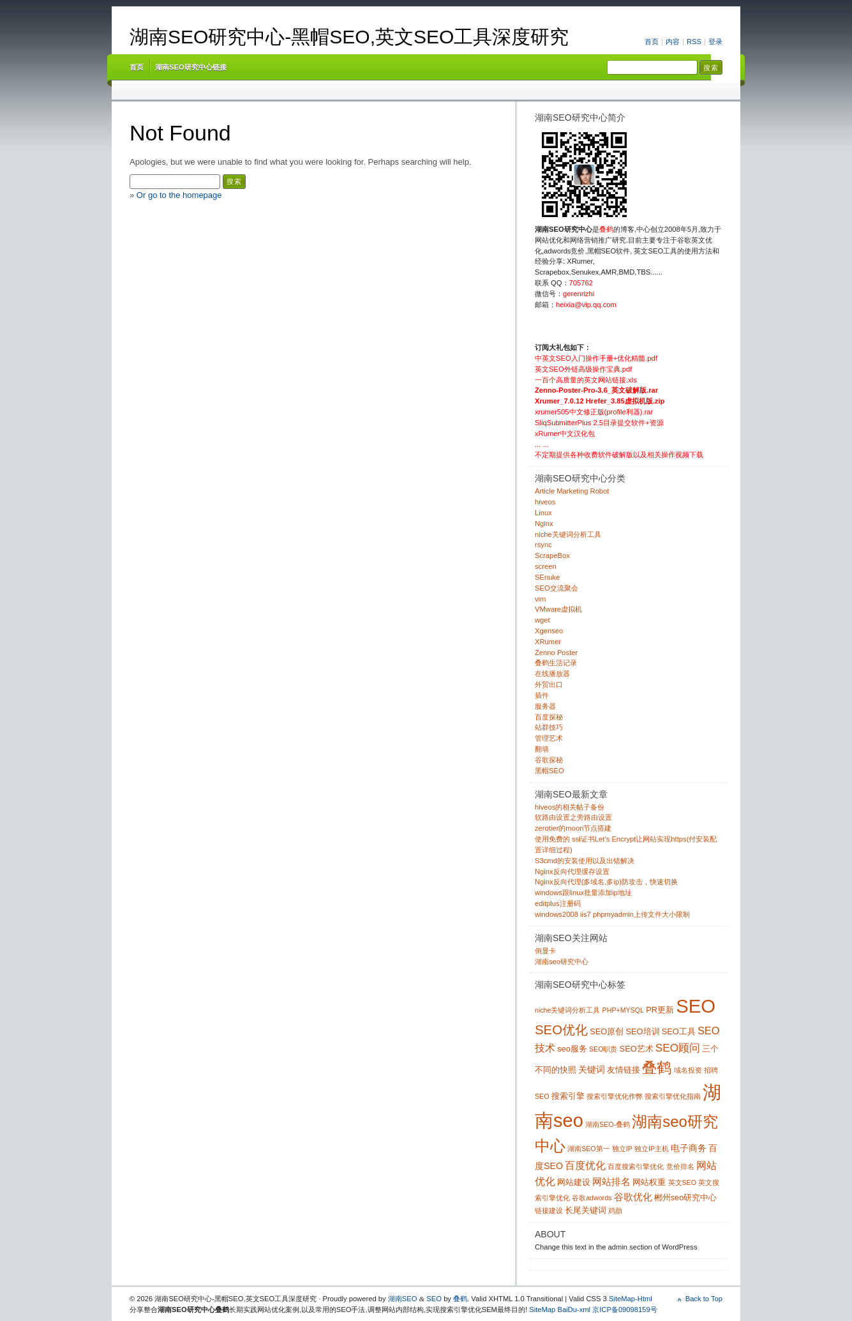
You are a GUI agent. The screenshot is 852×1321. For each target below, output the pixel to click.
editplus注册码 (558, 903)
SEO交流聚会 (556, 588)
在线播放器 (552, 673)
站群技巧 (549, 727)
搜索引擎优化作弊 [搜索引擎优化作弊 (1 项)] (615, 1096)
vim (540, 599)
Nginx (544, 523)
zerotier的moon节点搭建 (573, 828)
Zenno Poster (556, 652)
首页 (652, 41)
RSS (694, 41)
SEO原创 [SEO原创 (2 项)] (607, 1031)
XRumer (548, 641)
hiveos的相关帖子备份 (569, 807)
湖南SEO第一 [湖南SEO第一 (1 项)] (588, 1148)
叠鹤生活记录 (556, 663)
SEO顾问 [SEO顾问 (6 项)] (678, 1047)
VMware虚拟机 (558, 609)
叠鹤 (460, 1298)
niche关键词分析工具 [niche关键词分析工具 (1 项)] (567, 1010)
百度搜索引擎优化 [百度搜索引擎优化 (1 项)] (636, 1166)
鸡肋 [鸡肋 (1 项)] (615, 1210)
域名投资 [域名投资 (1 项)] (688, 1070)
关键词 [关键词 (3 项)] (591, 1069)
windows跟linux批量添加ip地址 (583, 892)
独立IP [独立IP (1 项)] (622, 1148)
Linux (543, 513)
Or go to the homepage (179, 195)
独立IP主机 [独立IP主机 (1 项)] (651, 1148)
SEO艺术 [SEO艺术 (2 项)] (637, 1048)
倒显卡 (545, 951)
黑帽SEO (549, 770)
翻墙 (542, 749)
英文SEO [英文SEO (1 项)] (682, 1182)
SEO (434, 1298)
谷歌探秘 (549, 760)
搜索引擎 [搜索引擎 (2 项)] (568, 1096)
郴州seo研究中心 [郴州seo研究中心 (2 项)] (685, 1197)
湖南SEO (402, 1298)
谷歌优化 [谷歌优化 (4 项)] (633, 1196)
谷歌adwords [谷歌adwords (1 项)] (591, 1198)
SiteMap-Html (630, 1298)
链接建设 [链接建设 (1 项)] (549, 1210)
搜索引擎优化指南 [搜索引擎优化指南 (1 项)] (673, 1096)
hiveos (545, 502)
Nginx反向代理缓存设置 (572, 871)
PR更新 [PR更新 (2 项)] (660, 1010)
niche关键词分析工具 (568, 534)
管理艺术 (549, 738)
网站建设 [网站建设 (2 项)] (573, 1182)
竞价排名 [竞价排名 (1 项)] (680, 1166)
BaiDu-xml (573, 1309)
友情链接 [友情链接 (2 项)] (623, 1070)
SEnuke (547, 577)
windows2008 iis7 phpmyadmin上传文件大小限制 (612, 914)
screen (546, 566)
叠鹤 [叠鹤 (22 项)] (656, 1067)
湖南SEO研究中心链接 (191, 67)
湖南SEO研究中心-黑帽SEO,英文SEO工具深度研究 (349, 36)
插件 (542, 695)
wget (542, 620)
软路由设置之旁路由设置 (573, 817)
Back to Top (703, 1298)
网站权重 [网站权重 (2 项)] (649, 1182)
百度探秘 (549, 717)
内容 (673, 41)
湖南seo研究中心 (561, 961)
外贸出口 (549, 684)
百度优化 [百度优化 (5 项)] (585, 1165)
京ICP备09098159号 (624, 1309)
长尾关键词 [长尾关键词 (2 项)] (585, 1210)
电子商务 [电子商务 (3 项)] (688, 1148)
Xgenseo (549, 631)
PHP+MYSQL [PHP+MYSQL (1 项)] (623, 1010)
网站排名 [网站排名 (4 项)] (611, 1181)
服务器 (545, 706)
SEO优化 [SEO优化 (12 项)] (561, 1030)
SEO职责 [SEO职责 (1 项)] (603, 1049)
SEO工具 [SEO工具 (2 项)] (679, 1031)
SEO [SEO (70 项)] (695, 1005)
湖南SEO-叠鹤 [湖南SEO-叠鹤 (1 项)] (607, 1124)
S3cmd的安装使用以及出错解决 (584, 860)
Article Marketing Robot (572, 491)
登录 (715, 41)
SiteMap (542, 1309)
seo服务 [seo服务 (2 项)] (572, 1048)
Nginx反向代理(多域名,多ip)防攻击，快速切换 (606, 882)
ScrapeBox (552, 555)
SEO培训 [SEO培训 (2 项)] (642, 1031)
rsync (543, 544)
